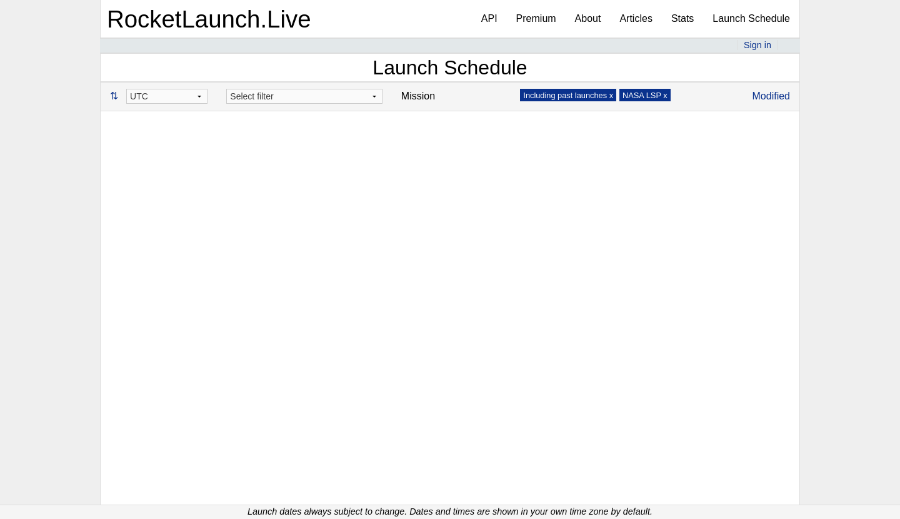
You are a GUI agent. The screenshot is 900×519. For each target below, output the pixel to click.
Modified (771, 96)
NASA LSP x (645, 95)
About (588, 18)
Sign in (757, 45)
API (489, 18)
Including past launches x (568, 95)
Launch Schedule (751, 18)
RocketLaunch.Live (209, 19)
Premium (536, 18)
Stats (682, 18)
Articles (635, 18)
